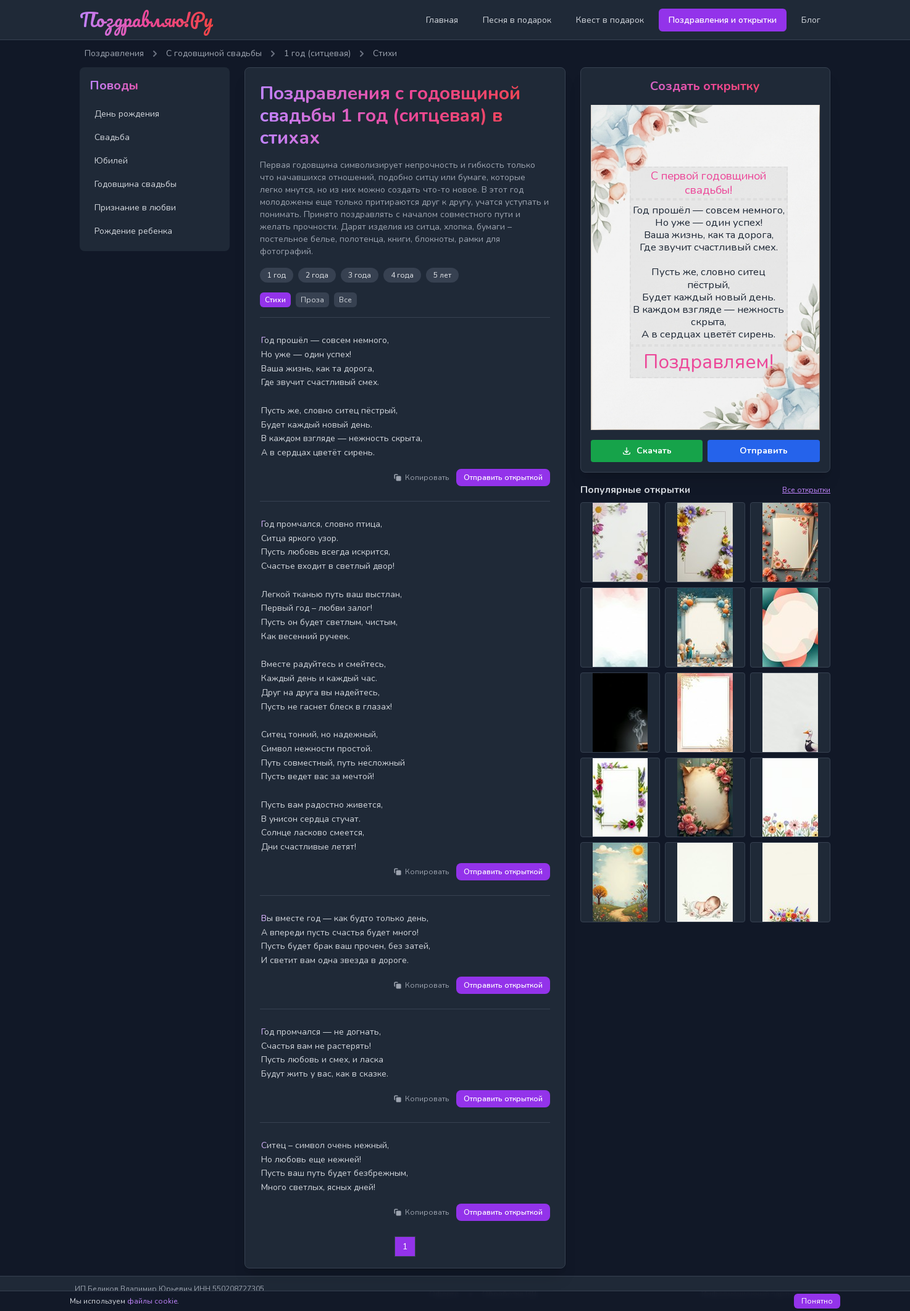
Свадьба (112, 137)
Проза (312, 300)
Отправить (764, 451)
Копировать (421, 477)
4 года (402, 275)
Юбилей (111, 161)
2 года (317, 275)
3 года (359, 275)
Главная (442, 20)
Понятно (817, 1301)
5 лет (442, 275)
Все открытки (806, 490)
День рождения (126, 114)
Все (345, 300)
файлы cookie (152, 1301)
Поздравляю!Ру (146, 19)
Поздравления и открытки (723, 20)
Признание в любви (135, 207)
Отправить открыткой (503, 477)
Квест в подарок (610, 20)
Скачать (647, 451)
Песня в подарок (517, 20)
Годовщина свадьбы (135, 184)
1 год (276, 275)
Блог (810, 20)
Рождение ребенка (133, 231)
